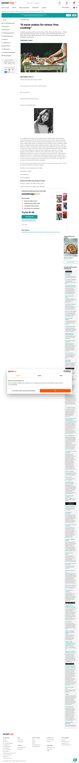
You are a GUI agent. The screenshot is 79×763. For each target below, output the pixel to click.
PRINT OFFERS (35, 232)
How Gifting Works (21, 747)
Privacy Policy (6, 751)
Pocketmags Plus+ (7, 36)
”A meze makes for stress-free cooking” (36, 11)
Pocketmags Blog (7, 746)
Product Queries (50, 739)
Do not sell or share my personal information (23, 390)
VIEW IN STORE (70, 262)
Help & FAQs (20, 739)
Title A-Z (4, 39)
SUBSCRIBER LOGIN (26, 232)
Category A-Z (5, 42)
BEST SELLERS (5, 7)
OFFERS (14, 7)
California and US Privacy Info (9, 753)
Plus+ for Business (7, 749)
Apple (33, 739)
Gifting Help (20, 749)
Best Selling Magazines (8, 743)
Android (34, 741)
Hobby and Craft (24, 7)
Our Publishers (6, 748)
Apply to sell (49, 749)
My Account (5, 29)
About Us (64, 739)
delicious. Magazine (15, 11)
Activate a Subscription (8, 52)
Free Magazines (6, 744)
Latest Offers (5, 46)
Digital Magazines (36, 746)
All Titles (5, 739)
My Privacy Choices (7, 758)
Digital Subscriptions (5, 11)
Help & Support (6, 55)
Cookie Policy (6, 756)
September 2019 (23, 11)
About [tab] (61, 375)
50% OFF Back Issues (8, 23)
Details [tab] (39, 375)
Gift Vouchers (5, 49)
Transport (35, 7)
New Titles (5, 741)
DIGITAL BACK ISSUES (54, 232)
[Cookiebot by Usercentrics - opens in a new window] (64, 371)
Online (33, 743)
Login (48, 750)
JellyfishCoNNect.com (66, 744)
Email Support (20, 741)
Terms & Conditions (7, 754)
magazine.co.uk (65, 743)
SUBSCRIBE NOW (29, 216)
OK (55, 390)
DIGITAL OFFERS (44, 232)
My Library (5, 26)
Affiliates (49, 741)
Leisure (44, 7)
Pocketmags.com (65, 741)
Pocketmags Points (36, 744)
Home (3, 20)
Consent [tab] (18, 375)
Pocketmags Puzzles (7, 33)
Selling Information (51, 747)
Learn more (24, 224)
